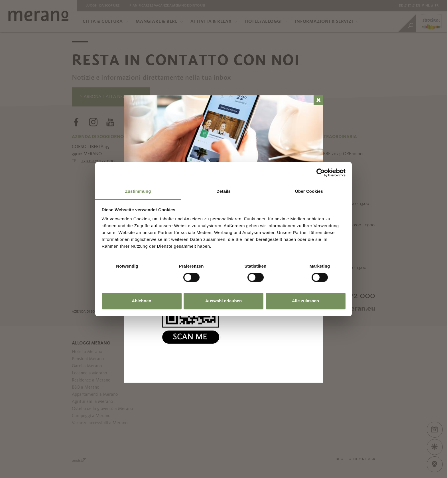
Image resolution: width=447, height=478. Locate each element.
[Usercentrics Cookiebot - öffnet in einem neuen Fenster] (321, 172)
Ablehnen (141, 301)
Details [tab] (223, 191)
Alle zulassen (305, 301)
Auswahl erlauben (223, 301)
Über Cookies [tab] (309, 191)
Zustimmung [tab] (138, 191)
